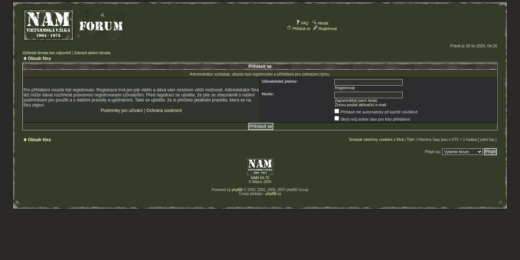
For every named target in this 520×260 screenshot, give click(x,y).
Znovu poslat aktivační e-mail (360, 105)
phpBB (237, 190)
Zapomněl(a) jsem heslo (356, 100)
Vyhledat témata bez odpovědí (46, 53)
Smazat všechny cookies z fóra (376, 139)
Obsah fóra (39, 58)
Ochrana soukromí (164, 110)
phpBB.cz (273, 194)
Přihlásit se (298, 29)
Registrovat (325, 29)
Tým (410, 139)
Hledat (320, 23)
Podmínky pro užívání (122, 110)
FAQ (302, 23)
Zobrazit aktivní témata (92, 53)
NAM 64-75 (260, 178)
